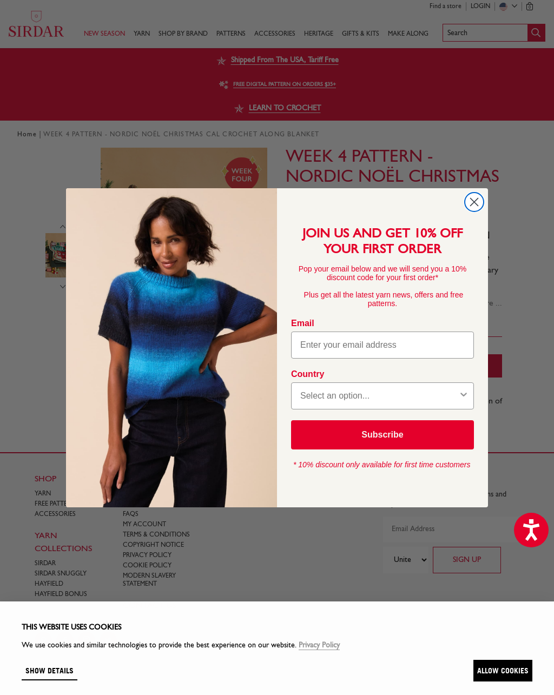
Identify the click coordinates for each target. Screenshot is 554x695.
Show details (49, 670)
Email (302, 323)
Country (307, 374)
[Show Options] (463, 396)
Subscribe (382, 434)
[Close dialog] (474, 202)
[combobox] (379, 396)
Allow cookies (503, 670)
